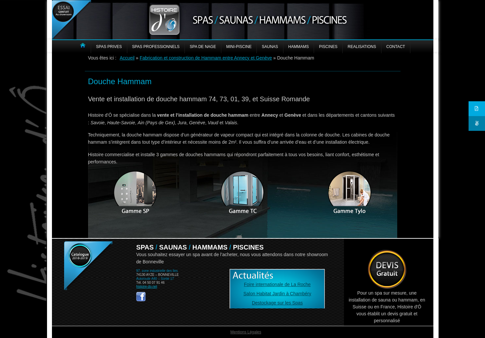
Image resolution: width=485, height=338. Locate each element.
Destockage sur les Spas (277, 302)
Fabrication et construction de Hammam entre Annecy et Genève (206, 57)
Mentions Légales (245, 332)
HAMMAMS (298, 46)
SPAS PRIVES (109, 46)
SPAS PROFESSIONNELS (156, 46)
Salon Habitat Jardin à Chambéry (277, 293)
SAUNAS (270, 46)
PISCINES (328, 46)
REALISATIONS (362, 46)
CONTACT (395, 46)
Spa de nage (203, 46)
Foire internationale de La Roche (277, 284)
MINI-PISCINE (239, 46)
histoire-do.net (146, 286)
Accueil (127, 57)
